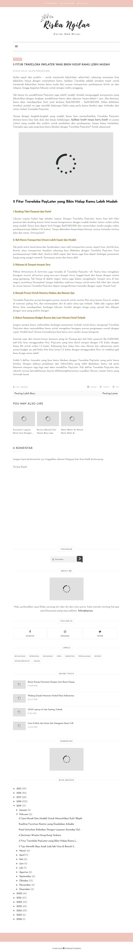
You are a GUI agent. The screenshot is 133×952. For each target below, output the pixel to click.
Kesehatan (34, 656)
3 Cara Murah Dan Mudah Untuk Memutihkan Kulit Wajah (50, 818)
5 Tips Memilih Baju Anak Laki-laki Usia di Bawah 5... (47, 846)
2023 (19, 906)
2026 (19, 919)
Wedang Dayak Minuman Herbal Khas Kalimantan (51, 696)
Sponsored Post (22, 661)
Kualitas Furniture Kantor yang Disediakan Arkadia (46, 824)
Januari (23, 810)
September (25, 876)
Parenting (70, 656)
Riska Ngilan (21, 71)
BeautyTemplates (74, 948)
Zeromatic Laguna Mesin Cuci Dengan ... (23, 431)
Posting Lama (110, 393)
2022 (19, 902)
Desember (24, 889)
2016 (19, 793)
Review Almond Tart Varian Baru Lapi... (46, 431)
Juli (21, 868)
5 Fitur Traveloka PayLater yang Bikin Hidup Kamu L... (48, 841)
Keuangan (48, 656)
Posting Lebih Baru (24, 393)
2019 (19, 806)
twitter (100, 633)
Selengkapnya (85, 611)
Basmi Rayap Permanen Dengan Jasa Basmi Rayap (51, 682)
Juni (21, 863)
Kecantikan (20, 656)
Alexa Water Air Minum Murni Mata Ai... (72, 431)
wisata (37, 661)
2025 (19, 915)
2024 (19, 911)
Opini (59, 656)
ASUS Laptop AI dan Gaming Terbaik (45, 710)
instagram (65, 633)
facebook (30, 633)
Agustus (23, 872)
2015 (19, 789)
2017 (19, 797)
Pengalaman (85, 656)
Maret (22, 851)
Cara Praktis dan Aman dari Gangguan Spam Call (50, 723)
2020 (19, 893)
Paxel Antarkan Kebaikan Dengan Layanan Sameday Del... (50, 830)
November (25, 885)
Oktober (23, 881)
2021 (19, 898)
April (22, 855)
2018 (19, 801)
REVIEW (17, 59)
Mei (21, 859)
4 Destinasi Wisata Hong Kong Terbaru (40, 835)
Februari (23, 814)
